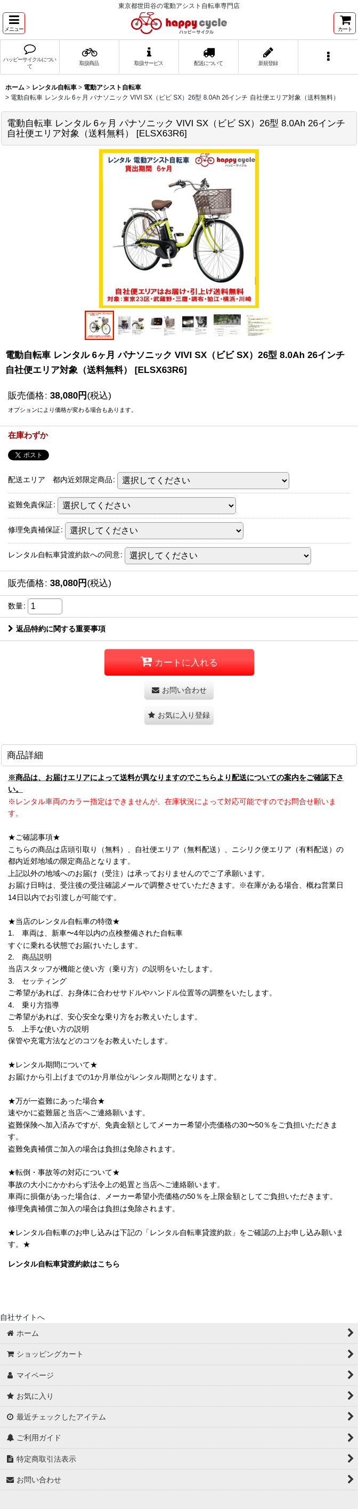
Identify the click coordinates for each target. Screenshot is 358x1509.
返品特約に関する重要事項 (56, 628)
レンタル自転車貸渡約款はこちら (64, 1264)
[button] (14, 23)
